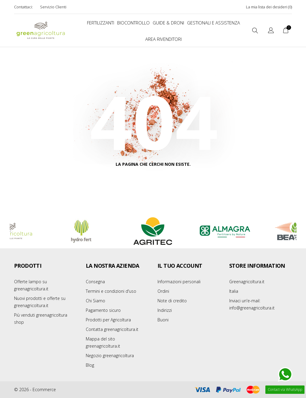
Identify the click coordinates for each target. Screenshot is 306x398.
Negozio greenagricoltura (110, 355)
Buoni (163, 320)
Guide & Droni (168, 23)
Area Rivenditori (163, 39)
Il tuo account (179, 265)
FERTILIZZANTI (100, 23)
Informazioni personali (179, 281)
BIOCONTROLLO (133, 23)
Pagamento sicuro (103, 310)
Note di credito (172, 300)
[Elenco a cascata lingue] (271, 31)
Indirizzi (164, 310)
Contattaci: (23, 7)
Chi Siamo (95, 300)
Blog (90, 365)
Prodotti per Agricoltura (108, 320)
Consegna (95, 281)
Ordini (163, 291)
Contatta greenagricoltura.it (112, 329)
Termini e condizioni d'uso (111, 291)
